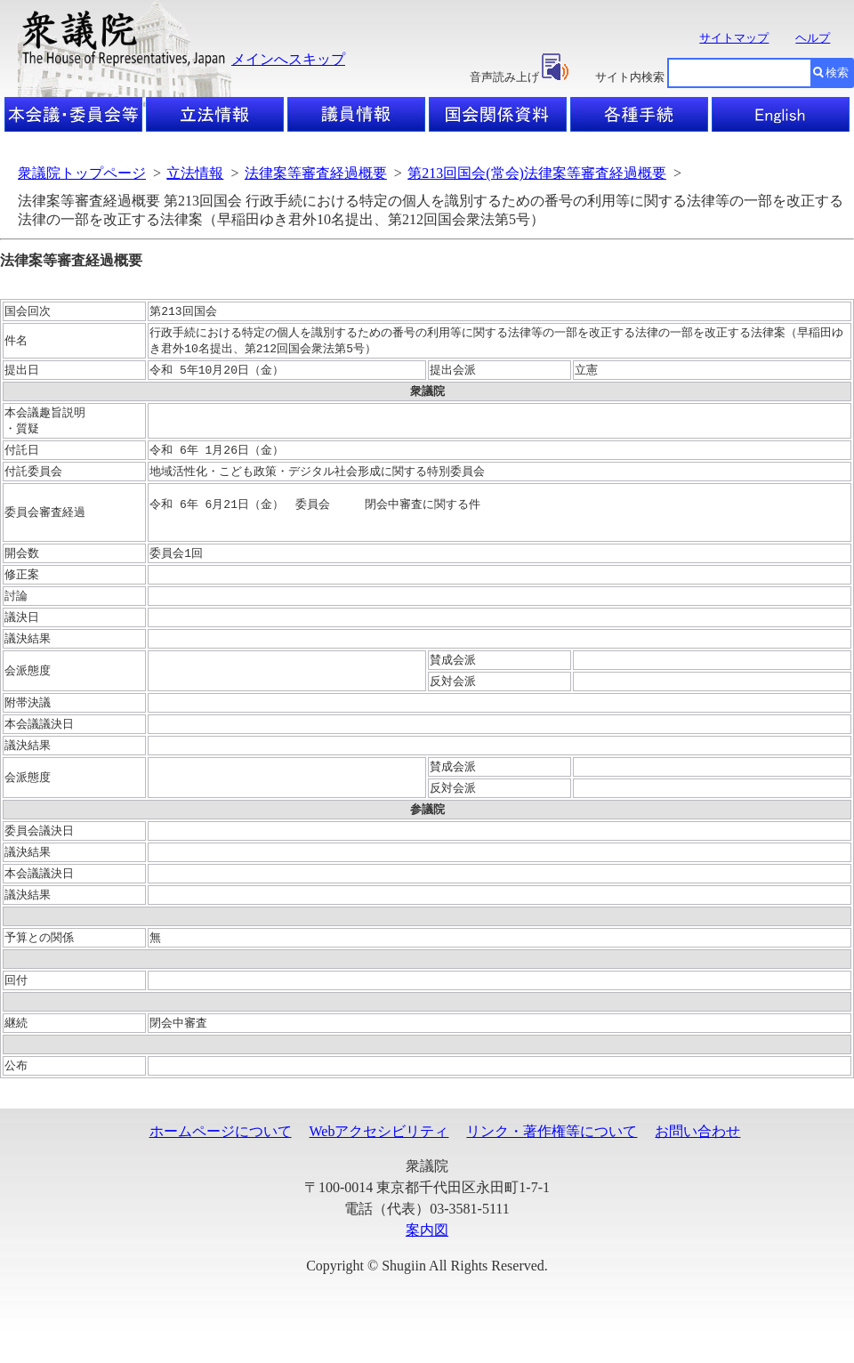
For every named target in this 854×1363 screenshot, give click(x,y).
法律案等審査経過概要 (316, 173)
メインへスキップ (288, 59)
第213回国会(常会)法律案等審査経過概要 (536, 173)
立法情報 (194, 173)
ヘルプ (812, 37)
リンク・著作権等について (551, 1163)
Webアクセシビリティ (379, 1163)
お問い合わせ (697, 1163)
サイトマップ (734, 37)
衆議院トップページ (82, 173)
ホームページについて (220, 1163)
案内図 (427, 1262)
